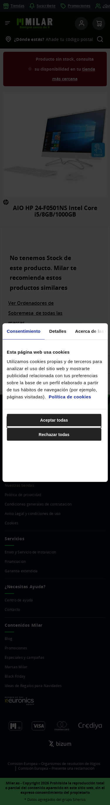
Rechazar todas (54, 434)
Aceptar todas (54, 420)
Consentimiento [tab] (23, 331)
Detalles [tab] (57, 331)
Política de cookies (70, 396)
